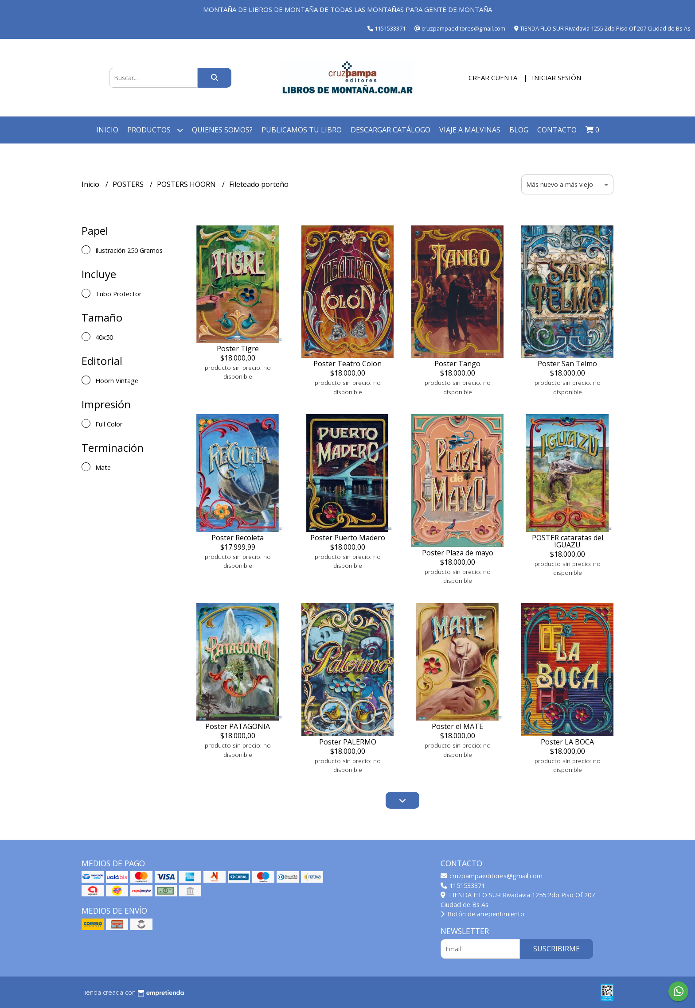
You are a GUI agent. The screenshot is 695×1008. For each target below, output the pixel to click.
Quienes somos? (222, 130)
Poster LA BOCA (567, 742)
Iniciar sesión (556, 77)
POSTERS (129, 184)
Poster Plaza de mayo (457, 553)
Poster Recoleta (237, 538)
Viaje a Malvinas (469, 130)
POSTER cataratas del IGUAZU (567, 541)
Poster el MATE (457, 726)
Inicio (107, 130)
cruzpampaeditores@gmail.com (492, 876)
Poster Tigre (238, 348)
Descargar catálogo (390, 130)
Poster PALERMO (347, 742)
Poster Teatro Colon (347, 363)
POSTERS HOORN (187, 184)
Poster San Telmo (567, 363)
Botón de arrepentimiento (482, 914)
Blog (518, 130)
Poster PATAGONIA (237, 726)
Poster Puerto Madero (347, 538)
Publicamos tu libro (302, 130)
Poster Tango (457, 363)
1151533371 (463, 885)
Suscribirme (556, 949)
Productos (155, 129)
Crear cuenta (493, 77)
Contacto (557, 130)
